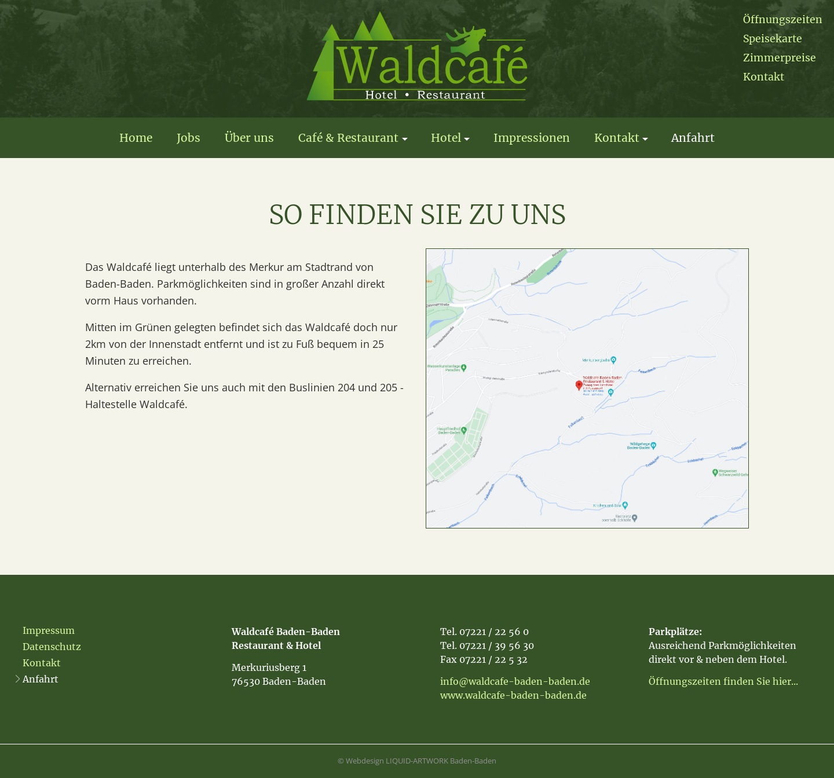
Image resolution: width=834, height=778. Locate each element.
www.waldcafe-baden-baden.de (513, 695)
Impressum (49, 630)
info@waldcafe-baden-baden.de (515, 681)
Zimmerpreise (779, 58)
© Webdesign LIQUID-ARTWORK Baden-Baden (417, 760)
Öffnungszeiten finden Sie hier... (723, 681)
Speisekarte (772, 38)
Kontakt (763, 77)
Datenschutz (52, 646)
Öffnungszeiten (782, 19)
